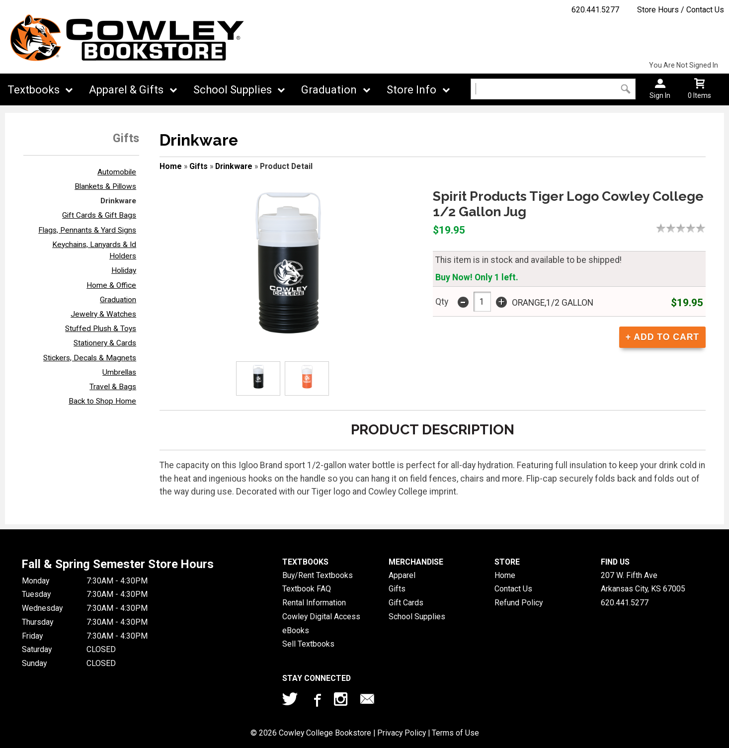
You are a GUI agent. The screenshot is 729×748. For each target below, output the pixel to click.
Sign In (659, 95)
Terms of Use (455, 733)
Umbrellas (119, 372)
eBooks (295, 630)
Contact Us (513, 588)
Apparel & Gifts (126, 89)
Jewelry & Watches (103, 314)
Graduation (329, 89)
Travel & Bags (112, 386)
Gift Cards (406, 602)
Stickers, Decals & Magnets (89, 357)
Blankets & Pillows (105, 186)
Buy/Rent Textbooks (317, 575)
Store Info (411, 89)
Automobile (116, 171)
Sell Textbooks (308, 644)
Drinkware (118, 200)
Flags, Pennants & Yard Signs (87, 230)
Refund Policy (518, 602)
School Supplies (232, 89)
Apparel (402, 575)
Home (171, 166)
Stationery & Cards (105, 342)
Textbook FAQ (306, 588)
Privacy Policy (401, 733)
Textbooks (33, 89)
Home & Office (111, 285)
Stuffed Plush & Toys (100, 328)
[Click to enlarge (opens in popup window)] (258, 378)
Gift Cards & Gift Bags (99, 215)
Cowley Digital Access (321, 616)
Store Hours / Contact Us (680, 9)
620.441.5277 (595, 9)
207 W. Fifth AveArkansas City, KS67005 (643, 582)
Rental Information (314, 602)
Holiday (123, 270)
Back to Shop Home (102, 401)
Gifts (198, 166)
